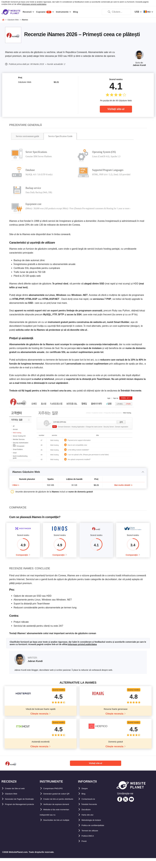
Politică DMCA (89, 839)
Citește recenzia (39, 716)
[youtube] (131, 802)
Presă (85, 844)
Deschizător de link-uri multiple (60, 828)
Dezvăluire (87, 812)
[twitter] (125, 802)
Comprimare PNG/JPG (55, 791)
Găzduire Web (12, 796)
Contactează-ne (90, 802)
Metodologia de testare (94, 823)
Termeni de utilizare (92, 833)
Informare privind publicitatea (34, 4)
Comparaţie (22, 556)
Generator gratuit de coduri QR (60, 796)
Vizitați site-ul (115, 109)
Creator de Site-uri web (18, 791)
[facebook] (119, 802)
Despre (85, 791)
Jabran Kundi (139, 65)
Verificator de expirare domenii (60, 812)
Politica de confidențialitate (97, 828)
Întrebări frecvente (92, 807)
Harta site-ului (89, 818)
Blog (84, 796)
